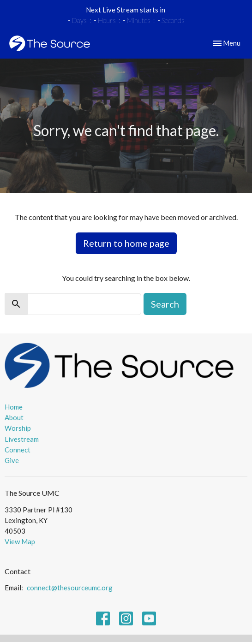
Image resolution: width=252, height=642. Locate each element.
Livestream (22, 439)
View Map (20, 541)
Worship (18, 428)
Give (12, 460)
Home (14, 407)
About (14, 417)
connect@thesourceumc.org (70, 587)
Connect (17, 450)
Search (165, 303)
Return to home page (126, 243)
